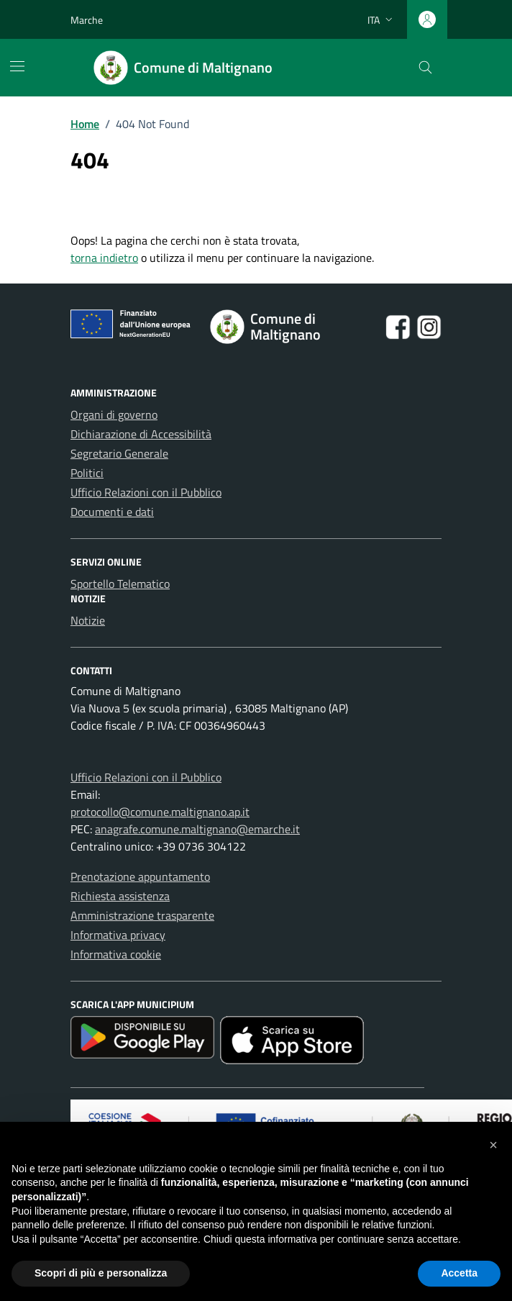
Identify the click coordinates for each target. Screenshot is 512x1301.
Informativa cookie (115, 954)
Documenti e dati (112, 511)
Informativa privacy (117, 934)
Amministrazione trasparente (142, 915)
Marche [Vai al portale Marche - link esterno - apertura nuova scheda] (86, 19)
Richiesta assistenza (120, 896)
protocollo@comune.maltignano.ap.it (160, 811)
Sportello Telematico (120, 583)
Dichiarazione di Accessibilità (140, 434)
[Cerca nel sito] (426, 68)
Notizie (87, 620)
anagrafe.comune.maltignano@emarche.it (197, 829)
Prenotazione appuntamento (140, 876)
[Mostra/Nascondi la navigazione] (17, 66)
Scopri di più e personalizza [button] (101, 1273)
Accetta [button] (459, 1273)
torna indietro (104, 257)
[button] (493, 1144)
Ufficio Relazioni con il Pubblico (145, 492)
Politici (87, 472)
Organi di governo (113, 414)
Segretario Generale (119, 453)
